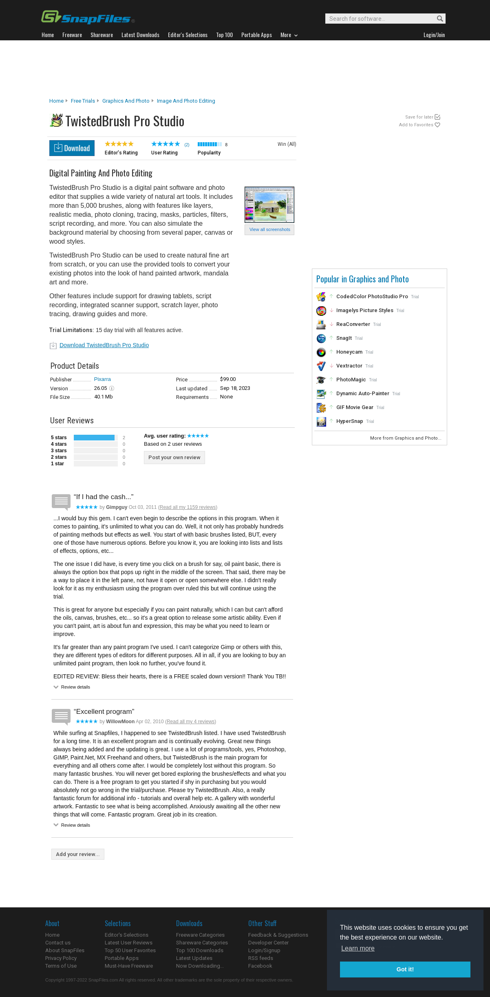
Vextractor (349, 366)
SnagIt (344, 338)
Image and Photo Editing (186, 101)
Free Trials (83, 101)
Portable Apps (122, 958)
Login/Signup (264, 950)
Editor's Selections (126, 935)
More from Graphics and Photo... (406, 438)
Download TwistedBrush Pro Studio (104, 345)
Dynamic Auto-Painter (362, 393)
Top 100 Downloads (199, 950)
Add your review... (78, 854)
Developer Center (268, 943)
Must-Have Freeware (129, 966)
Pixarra (102, 379)
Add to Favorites (416, 125)
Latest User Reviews (128, 943)
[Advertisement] (245, 69)
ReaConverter (353, 324)
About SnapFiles (64, 950)
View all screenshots (269, 229)
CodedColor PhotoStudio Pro (372, 296)
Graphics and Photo (126, 101)
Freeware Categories (200, 935)
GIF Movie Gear (354, 407)
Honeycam (349, 352)
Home (56, 101)
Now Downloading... (200, 966)
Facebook (260, 966)
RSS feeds (260, 958)
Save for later (419, 117)
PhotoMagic (351, 379)
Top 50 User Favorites (130, 950)
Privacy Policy (61, 958)
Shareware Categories (202, 943)
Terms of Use (61, 966)
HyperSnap (349, 421)
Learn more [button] (358, 948)
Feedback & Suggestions (278, 935)
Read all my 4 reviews (190, 721)
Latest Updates (194, 958)
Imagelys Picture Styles (364, 310)
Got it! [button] (405, 969)
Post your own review (174, 457)
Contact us (58, 943)
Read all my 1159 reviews (188, 507)
